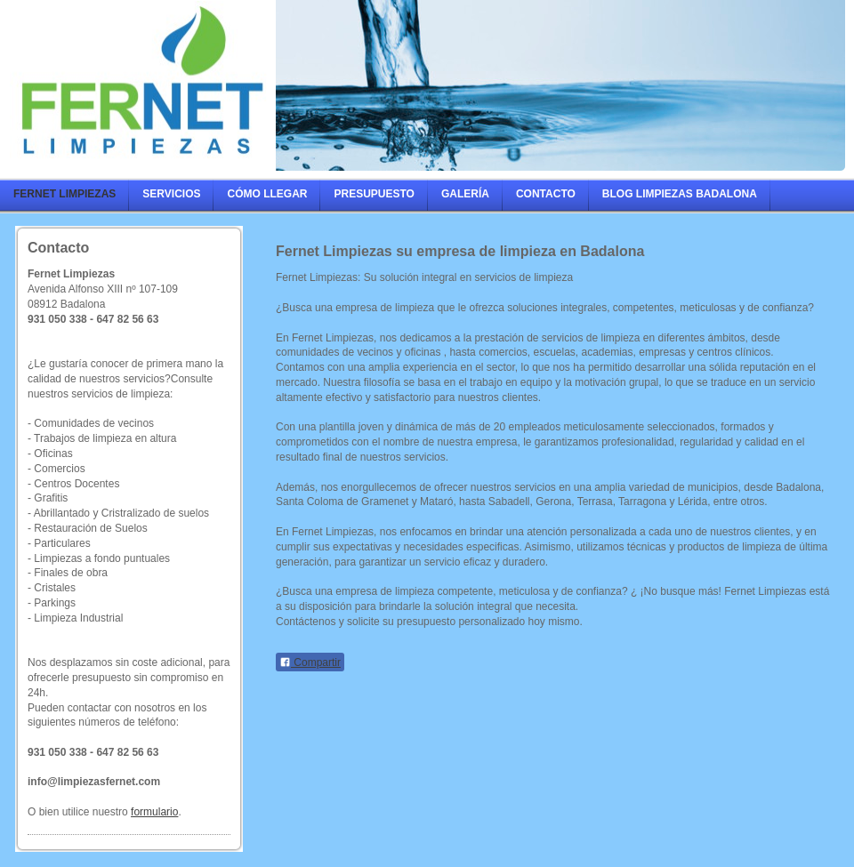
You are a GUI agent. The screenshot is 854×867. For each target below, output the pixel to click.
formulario (154, 812)
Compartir (310, 662)
